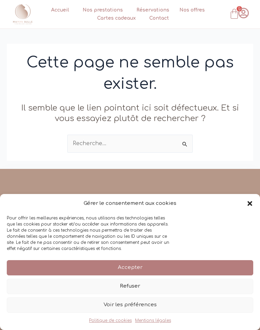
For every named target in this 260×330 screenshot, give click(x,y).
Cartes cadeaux (118, 18)
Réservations (152, 10)
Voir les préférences (130, 305)
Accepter (130, 267)
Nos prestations (104, 10)
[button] (249, 203)
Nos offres (192, 10)
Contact (159, 18)
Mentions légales (153, 320)
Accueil (61, 10)
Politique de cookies (110, 320)
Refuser (130, 286)
